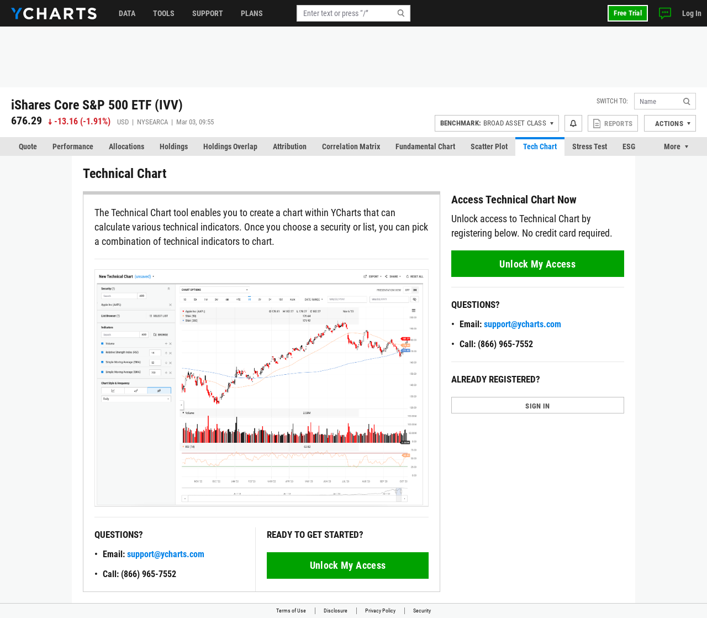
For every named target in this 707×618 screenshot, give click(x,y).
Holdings (174, 146)
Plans (252, 13)
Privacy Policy (380, 610)
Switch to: (612, 101)
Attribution (290, 146)
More (672, 146)
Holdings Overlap (230, 146)
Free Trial (628, 13)
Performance (72, 146)
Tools (164, 13)
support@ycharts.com (165, 554)
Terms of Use (291, 610)
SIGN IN (537, 406)
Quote (28, 146)
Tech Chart (540, 146)
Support (207, 13)
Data (127, 13)
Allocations (126, 146)
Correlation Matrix (351, 146)
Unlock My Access (348, 565)
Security (422, 610)
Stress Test (589, 146)
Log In (691, 13)
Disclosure (335, 610)
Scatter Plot (489, 146)
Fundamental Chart (425, 146)
